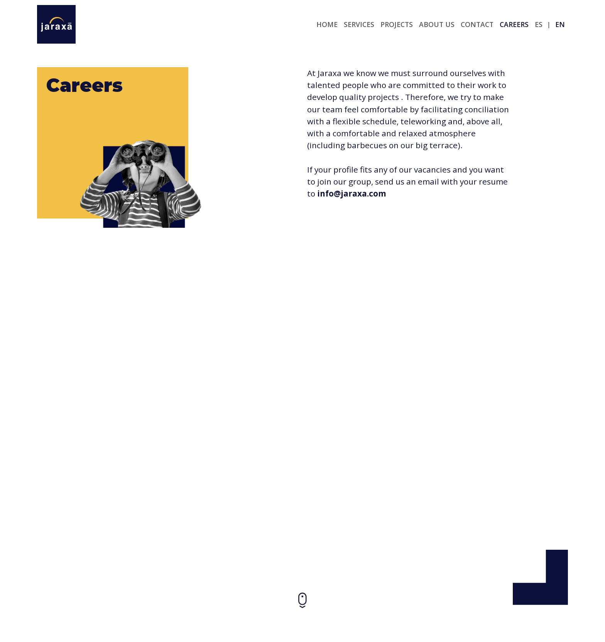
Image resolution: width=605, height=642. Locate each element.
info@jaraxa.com (351, 193)
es (538, 24)
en (560, 24)
